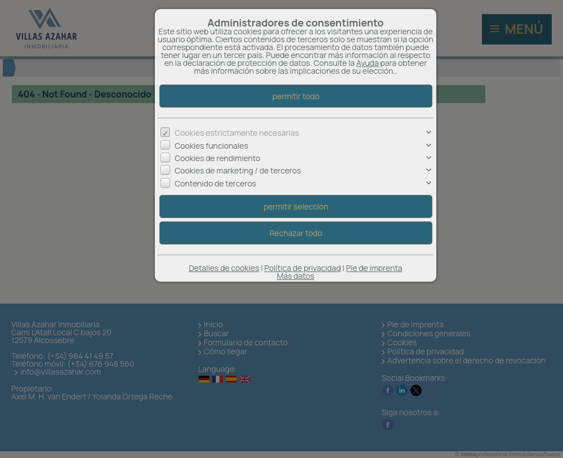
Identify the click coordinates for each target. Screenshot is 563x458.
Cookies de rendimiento (217, 158)
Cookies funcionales (211, 145)
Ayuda (367, 62)
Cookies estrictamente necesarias (237, 132)
